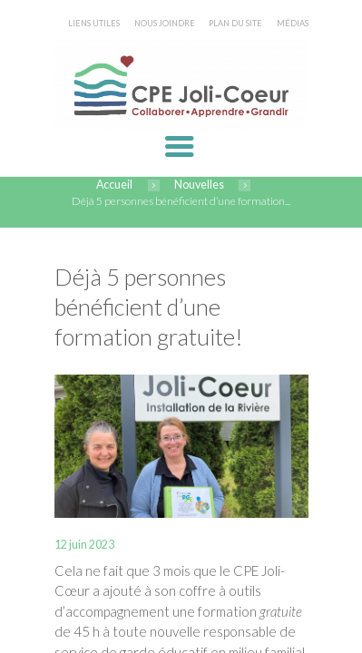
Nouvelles (199, 184)
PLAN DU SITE (235, 23)
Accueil (114, 184)
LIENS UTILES (94, 23)
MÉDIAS (292, 23)
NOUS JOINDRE (164, 23)
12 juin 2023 (84, 544)
